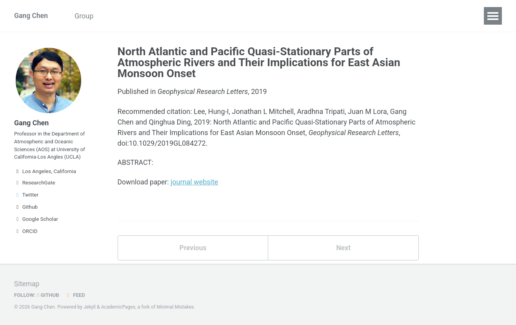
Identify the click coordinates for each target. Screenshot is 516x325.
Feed (76, 295)
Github (26, 210)
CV (167, 16)
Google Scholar (36, 222)
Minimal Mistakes (177, 307)
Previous (193, 249)
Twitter (26, 198)
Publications (129, 16)
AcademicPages (119, 307)
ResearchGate (34, 186)
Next (343, 249)
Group (86, 16)
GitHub (49, 295)
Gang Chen (31, 16)
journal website (196, 183)
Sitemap (27, 284)
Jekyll (90, 307)
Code (194, 16)
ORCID (26, 234)
